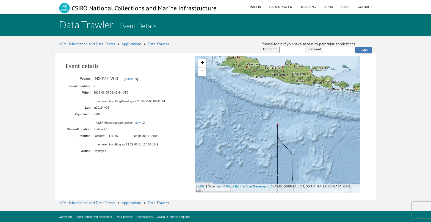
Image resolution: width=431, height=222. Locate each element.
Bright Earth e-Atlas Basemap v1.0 (249, 186)
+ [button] (202, 63)
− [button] (202, 72)
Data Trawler (280, 7)
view (137, 122)
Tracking (308, 7)
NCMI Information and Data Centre (87, 43)
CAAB (345, 7)
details (129, 79)
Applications (132, 43)
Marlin (255, 7)
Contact (365, 7)
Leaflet (200, 186)
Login (364, 50)
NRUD (328, 7)
